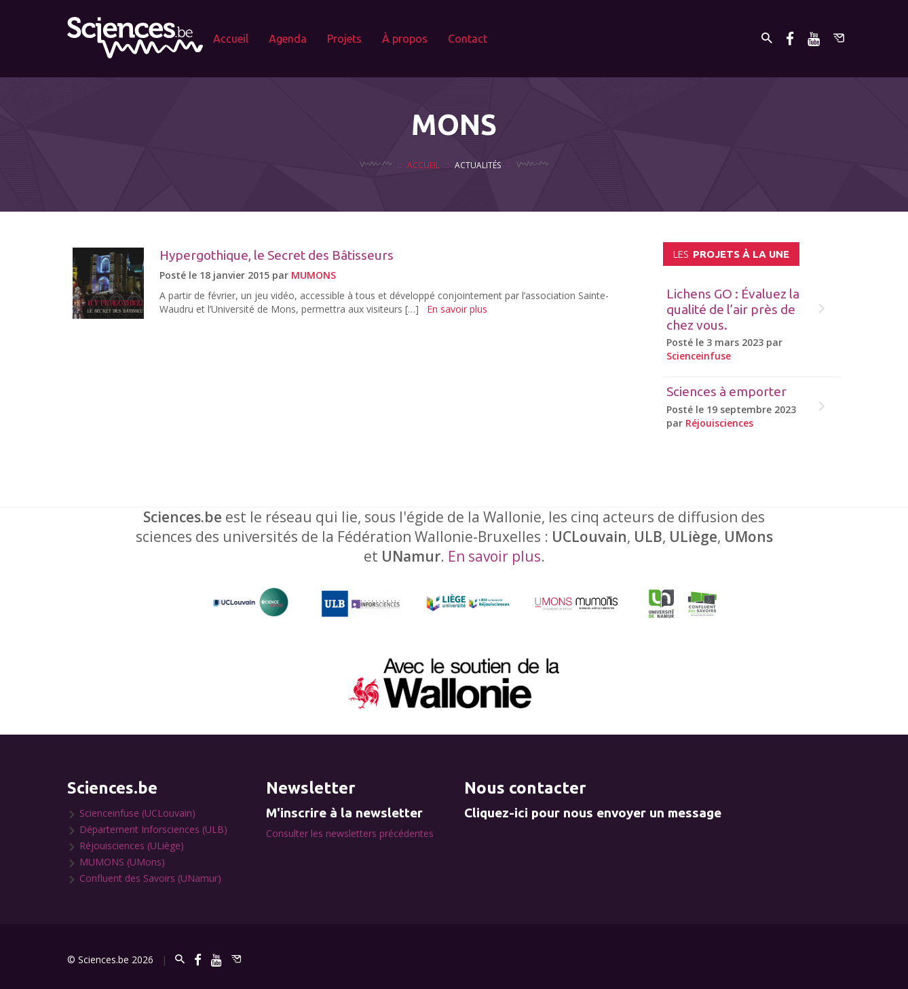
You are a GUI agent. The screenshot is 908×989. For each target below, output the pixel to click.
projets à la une (731, 254)
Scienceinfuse (698, 355)
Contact (467, 39)
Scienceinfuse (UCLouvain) (137, 813)
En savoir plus (457, 309)
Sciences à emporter (726, 391)
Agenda (288, 39)
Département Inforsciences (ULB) (153, 829)
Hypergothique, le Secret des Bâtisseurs (276, 255)
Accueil (230, 39)
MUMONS (313, 275)
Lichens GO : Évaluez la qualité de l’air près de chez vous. (732, 309)
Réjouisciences (719, 422)
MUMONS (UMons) (122, 861)
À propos (405, 39)
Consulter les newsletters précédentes (350, 833)
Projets (344, 39)
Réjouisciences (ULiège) (131, 845)
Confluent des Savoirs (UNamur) (150, 878)
